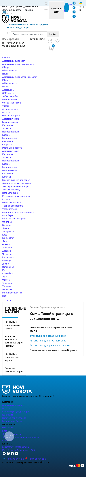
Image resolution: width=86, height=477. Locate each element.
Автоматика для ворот (13, 60)
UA (80, 6)
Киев (4, 234)
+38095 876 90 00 (35, 459)
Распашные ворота (12, 147)
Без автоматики (10, 122)
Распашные (8, 257)
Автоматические (10, 118)
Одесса (6, 244)
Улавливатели (9, 208)
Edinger (6, 67)
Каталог (6, 57)
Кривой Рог (8, 237)
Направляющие (10, 192)
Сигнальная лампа (11, 102)
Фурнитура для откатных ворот (18, 212)
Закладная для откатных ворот (18, 183)
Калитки (6, 176)
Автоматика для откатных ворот (18, 64)
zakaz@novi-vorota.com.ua (15, 446)
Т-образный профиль (12, 205)
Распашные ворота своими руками (12, 325)
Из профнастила (10, 131)
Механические (9, 170)
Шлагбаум (7, 215)
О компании (8, 427)
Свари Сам (7, 144)
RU (80, 10)
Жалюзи (6, 128)
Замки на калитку (11, 189)
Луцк (4, 241)
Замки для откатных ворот (16, 186)
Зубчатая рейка (10, 96)
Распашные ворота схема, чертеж (12, 357)
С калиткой (7, 141)
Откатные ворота (11, 115)
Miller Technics (9, 70)
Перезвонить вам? (56, 10)
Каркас (6, 134)
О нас (5, 6)
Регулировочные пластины (16, 196)
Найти (52, 34)
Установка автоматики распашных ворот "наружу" (14, 341)
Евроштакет (8, 125)
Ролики (6, 199)
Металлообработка (12, 292)
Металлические (10, 138)
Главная (34, 307)
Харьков (6, 250)
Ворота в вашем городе (14, 218)
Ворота (6, 112)
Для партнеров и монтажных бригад (20, 437)
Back (4, 295)
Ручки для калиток (11, 202)
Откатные (7, 221)
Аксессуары (8, 89)
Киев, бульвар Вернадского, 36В (18, 450)
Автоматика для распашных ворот (19, 76)
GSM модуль (8, 93)
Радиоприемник (10, 99)
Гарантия (28, 9)
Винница (6, 225)
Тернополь (7, 247)
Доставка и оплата (11, 9)
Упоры (5, 105)
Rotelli (5, 73)
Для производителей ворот (24, 6)
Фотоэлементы (10, 109)
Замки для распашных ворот (14, 370)
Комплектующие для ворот (16, 179)
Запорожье (8, 231)
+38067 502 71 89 (13, 459)
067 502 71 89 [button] (68, 7)
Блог (6, 300)
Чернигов (7, 254)
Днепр (5, 228)
